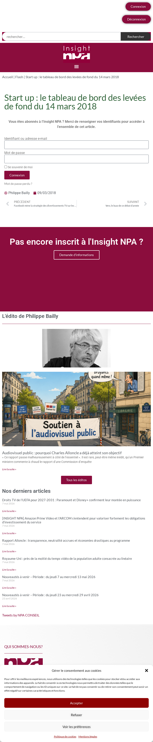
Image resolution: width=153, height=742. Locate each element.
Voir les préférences (77, 727)
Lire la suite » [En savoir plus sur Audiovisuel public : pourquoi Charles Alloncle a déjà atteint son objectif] (9, 469)
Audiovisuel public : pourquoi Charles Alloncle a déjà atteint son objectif (62, 452)
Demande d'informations (76, 255)
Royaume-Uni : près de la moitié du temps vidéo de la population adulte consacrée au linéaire (67, 558)
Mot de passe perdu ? (18, 183)
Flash (19, 77)
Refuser (76, 715)
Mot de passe (14, 153)
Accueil (7, 77)
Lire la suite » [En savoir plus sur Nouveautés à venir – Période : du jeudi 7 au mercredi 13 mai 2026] (9, 587)
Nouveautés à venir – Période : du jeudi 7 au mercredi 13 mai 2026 (48, 577)
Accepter (76, 703)
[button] (146, 670)
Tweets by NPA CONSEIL (20, 615)
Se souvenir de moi (18, 167)
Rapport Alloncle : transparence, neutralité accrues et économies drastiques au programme (66, 540)
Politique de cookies (65, 736)
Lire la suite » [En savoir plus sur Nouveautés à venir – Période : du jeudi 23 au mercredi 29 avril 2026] (9, 606)
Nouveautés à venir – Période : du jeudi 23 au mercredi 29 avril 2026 (50, 595)
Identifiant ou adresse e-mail (25, 138)
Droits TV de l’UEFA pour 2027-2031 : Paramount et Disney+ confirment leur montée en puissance (71, 500)
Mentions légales (87, 736)
